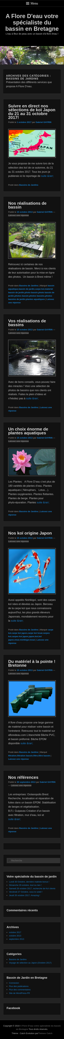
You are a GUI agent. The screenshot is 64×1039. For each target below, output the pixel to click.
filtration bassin (25, 755)
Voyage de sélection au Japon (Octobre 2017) (30, 963)
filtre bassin (44, 755)
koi (36, 636)
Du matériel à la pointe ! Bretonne (31, 663)
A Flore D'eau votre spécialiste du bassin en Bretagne (32, 22)
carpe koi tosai (35, 633)
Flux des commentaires (20, 989)
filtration (12, 755)
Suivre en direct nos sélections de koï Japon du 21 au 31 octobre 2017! (31, 112)
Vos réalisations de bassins (27, 322)
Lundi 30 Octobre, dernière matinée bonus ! (29, 882)
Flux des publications (18, 986)
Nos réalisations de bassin (27, 205)
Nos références (23, 777)
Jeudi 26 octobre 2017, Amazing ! (24, 895)
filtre (35, 755)
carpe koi (39, 289)
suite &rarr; (47, 176)
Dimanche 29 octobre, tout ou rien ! (25, 885)
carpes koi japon (20, 636)
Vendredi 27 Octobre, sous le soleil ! (25, 892)
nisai (16, 640)
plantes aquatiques (35, 299)
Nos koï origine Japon (30, 533)
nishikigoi (24, 640)
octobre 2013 (15, 935)
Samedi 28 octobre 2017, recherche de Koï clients (32, 888)
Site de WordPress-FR (19, 993)
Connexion (14, 983)
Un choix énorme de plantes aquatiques (28, 431)
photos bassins (37, 296)
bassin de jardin (27, 289)
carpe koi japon (19, 633)
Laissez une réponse (18, 215)
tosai (32, 640)
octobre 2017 (15, 932)
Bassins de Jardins (28, 185)
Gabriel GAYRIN (43, 122)
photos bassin (21, 296)
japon (32, 636)
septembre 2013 (16, 939)
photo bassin (31, 292)
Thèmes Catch (45, 1033)
